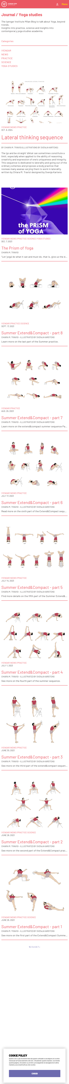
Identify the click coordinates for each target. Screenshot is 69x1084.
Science (6, 62)
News (4, 54)
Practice (7, 58)
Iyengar (6, 50)
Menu (65, 4)
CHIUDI (35, 1073)
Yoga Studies (9, 65)
